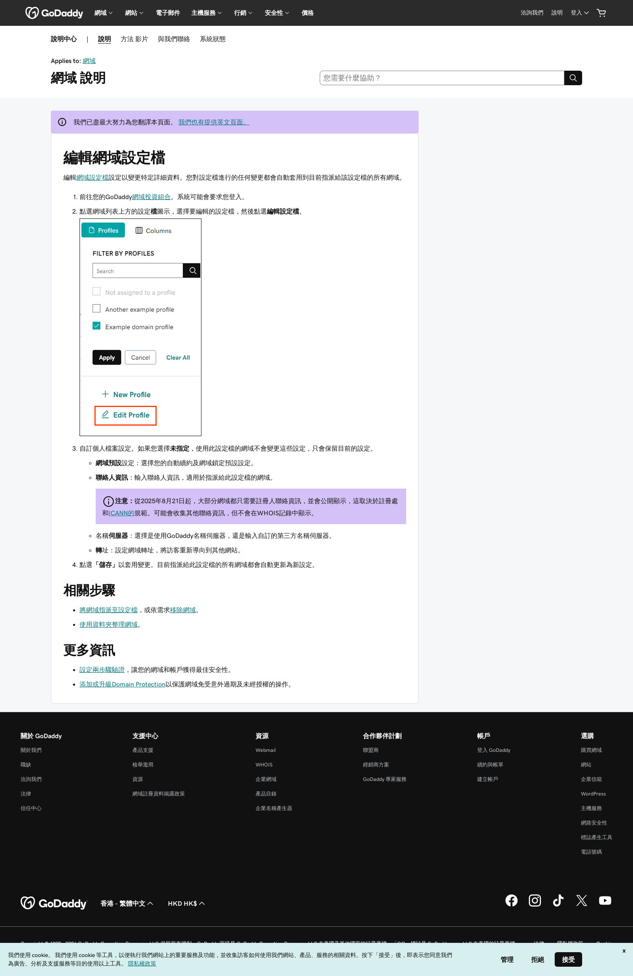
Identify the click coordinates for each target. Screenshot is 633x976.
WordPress (593, 793)
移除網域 (183, 610)
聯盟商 (371, 750)
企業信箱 (591, 779)
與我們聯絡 (174, 39)
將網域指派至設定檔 (109, 610)
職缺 (26, 764)
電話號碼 (591, 851)
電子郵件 (168, 13)
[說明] (557, 12)
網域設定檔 (92, 177)
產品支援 (142, 750)
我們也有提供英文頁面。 (213, 122)
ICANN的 (121, 513)
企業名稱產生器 (274, 808)
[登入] (581, 12)
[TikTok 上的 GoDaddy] (558, 905)
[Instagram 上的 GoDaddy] (535, 905)
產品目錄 (266, 793)
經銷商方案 (376, 764)
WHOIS (264, 764)
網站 (586, 764)
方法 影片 (134, 39)
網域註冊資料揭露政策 (158, 793)
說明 (104, 39)
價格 (308, 13)
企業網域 (266, 779)
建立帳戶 (487, 779)
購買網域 (591, 750)
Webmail (266, 750)
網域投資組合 (151, 196)
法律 (26, 793)
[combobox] (442, 78)
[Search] (573, 78)
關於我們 (31, 750)
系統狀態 (213, 39)
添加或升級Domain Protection (123, 684)
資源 (137, 779)
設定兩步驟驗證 (102, 669)
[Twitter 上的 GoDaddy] (581, 905)
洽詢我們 (31, 779)
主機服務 (591, 808)
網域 (89, 60)
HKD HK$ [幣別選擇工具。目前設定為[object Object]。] (187, 903)
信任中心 (31, 808)
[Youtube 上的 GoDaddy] (605, 905)
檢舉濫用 (142, 764)
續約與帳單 (490, 764)
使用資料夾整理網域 (109, 624)
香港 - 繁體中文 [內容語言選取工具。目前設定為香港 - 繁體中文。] (128, 903)
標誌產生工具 (596, 837)
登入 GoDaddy (493, 750)
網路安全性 (594, 822)
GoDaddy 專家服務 (385, 779)
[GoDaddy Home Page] (54, 903)
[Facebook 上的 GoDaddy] (511, 905)
